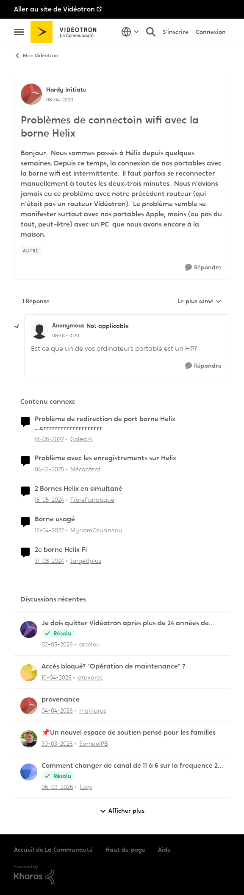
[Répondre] (203, 267)
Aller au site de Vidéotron (54, 9)
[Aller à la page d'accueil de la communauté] (66, 32)
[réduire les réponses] (17, 327)
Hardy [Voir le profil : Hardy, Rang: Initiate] (54, 89)
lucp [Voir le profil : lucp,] (86, 786)
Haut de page (125, 849)
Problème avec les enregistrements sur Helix (105, 458)
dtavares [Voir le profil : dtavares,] (90, 677)
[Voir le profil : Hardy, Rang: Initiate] (31, 94)
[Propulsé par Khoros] (122, 874)
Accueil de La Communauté (53, 849)
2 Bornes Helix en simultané (78, 488)
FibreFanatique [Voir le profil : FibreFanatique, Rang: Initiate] (92, 499)
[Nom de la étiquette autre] (31, 250)
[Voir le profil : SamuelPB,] (28, 738)
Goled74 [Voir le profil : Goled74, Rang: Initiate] (81, 438)
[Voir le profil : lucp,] (28, 772)
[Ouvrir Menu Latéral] (19, 31)
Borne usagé (55, 519)
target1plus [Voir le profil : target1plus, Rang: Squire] (85, 561)
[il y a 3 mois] (57, 644)
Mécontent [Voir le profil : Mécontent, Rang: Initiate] (85, 469)
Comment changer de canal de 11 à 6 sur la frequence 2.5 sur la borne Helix (132, 765)
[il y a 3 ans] (49, 438)
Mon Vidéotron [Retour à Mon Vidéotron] (36, 55)
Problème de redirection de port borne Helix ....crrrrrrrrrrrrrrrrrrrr (105, 423)
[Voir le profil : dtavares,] (28, 672)
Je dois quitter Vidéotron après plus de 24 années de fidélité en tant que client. (125, 623)
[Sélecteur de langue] (130, 31)
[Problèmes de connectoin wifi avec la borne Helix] (65, 335)
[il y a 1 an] (49, 561)
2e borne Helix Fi (61, 549)
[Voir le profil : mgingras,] (28, 705)
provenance (61, 699)
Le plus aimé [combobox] (199, 301)
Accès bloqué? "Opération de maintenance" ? (113, 666)
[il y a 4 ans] (49, 530)
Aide (164, 849)
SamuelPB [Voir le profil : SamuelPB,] (93, 743)
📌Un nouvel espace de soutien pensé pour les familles (129, 732)
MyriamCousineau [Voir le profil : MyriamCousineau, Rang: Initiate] (96, 530)
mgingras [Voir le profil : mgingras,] (92, 710)
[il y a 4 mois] (57, 743)
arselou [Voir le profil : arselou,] (89, 644)
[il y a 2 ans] (49, 499)
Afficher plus (122, 811)
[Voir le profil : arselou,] (28, 629)
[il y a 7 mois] (49, 469)
